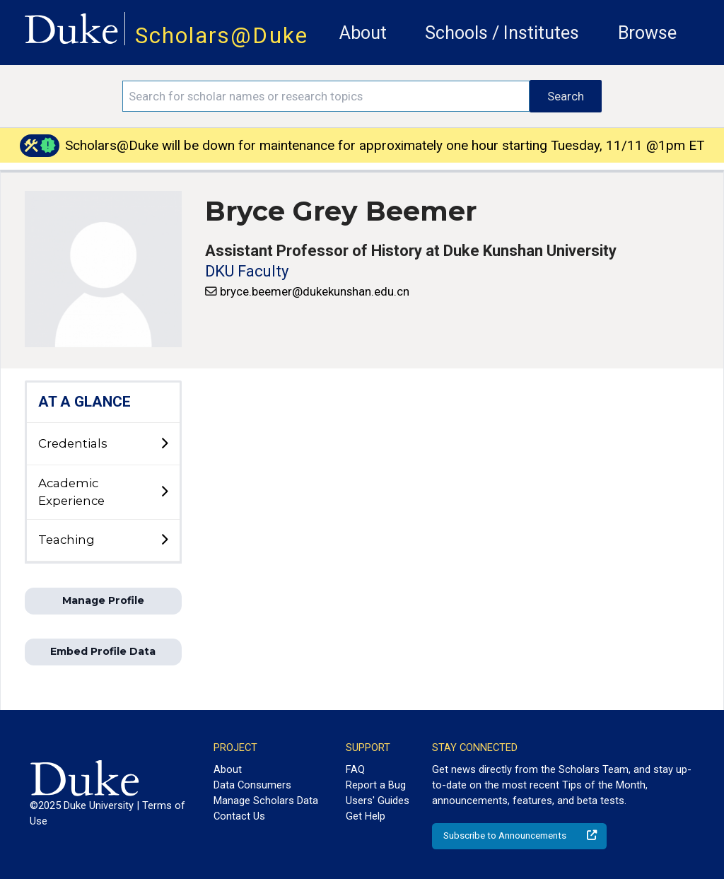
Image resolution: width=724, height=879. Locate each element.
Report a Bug (376, 785)
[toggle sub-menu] (164, 444)
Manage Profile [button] (103, 600)
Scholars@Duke (221, 36)
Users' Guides (377, 800)
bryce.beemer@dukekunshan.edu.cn (314, 291)
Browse (647, 33)
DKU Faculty (246, 271)
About (363, 33)
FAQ (355, 769)
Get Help (365, 816)
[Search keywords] (326, 96)
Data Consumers (252, 785)
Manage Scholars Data (266, 800)
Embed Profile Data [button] (103, 651)
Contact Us (239, 816)
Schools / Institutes (502, 33)
